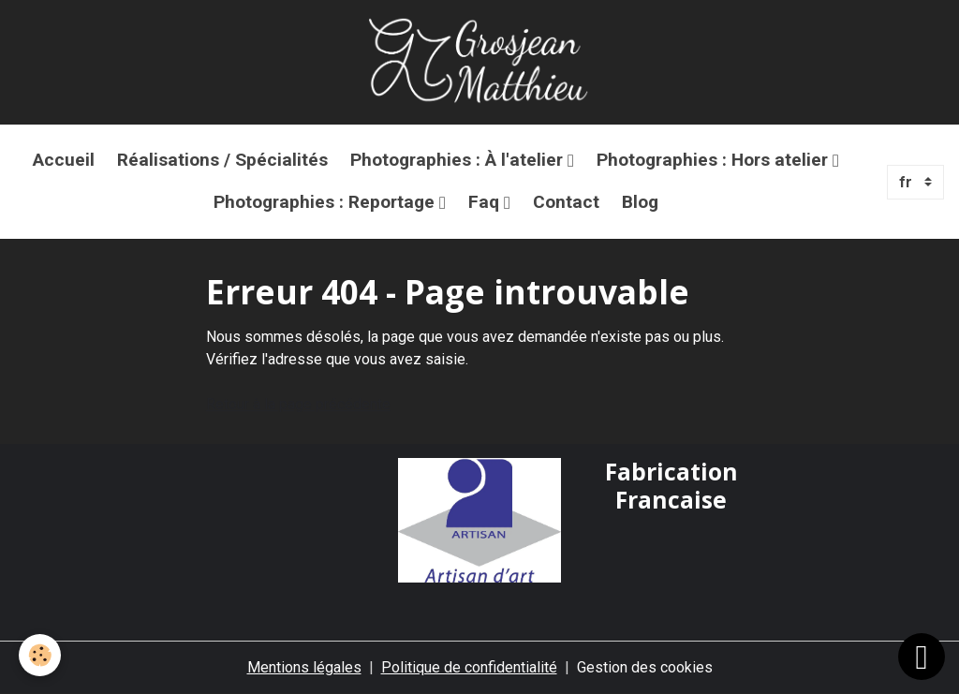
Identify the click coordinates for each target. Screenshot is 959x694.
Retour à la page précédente (298, 404)
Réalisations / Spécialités (222, 159)
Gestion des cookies (645, 667)
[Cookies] (40, 655)
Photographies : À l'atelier (459, 159)
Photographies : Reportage (326, 202)
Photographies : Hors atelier (715, 159)
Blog (640, 202)
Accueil (64, 159)
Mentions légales (304, 667)
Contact (566, 202)
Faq (486, 202)
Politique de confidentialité (469, 667)
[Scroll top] (921, 656)
